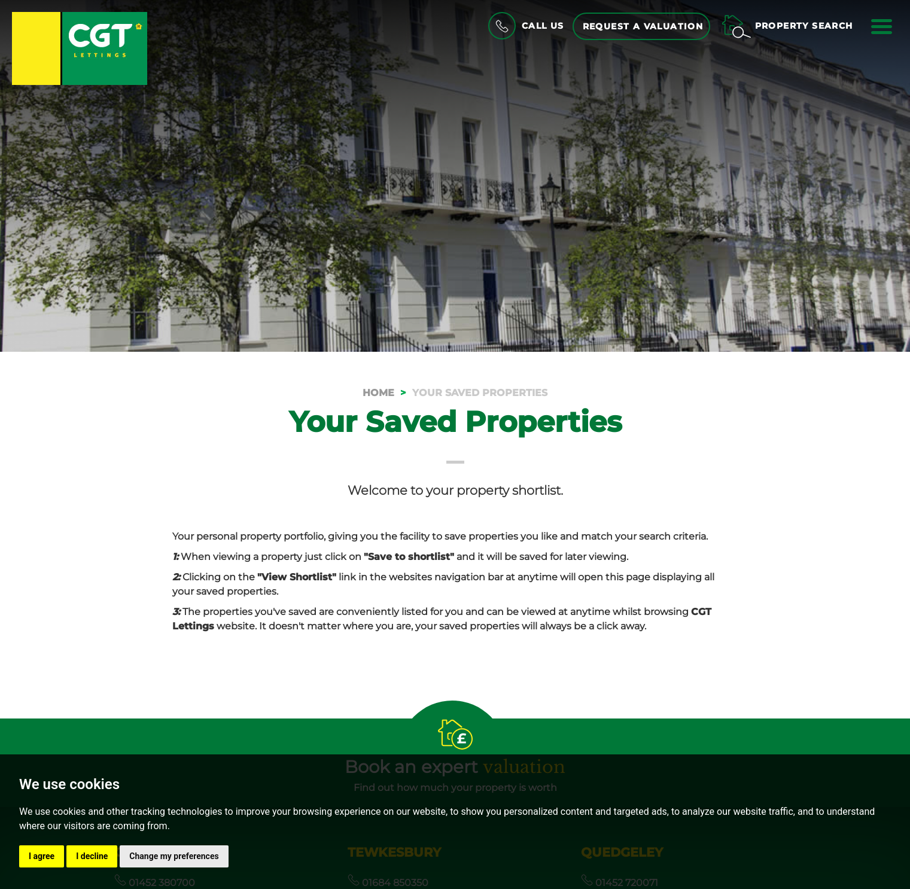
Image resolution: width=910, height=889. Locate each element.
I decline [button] (92, 856)
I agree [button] (41, 856)
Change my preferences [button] (173, 856)
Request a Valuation (643, 26)
